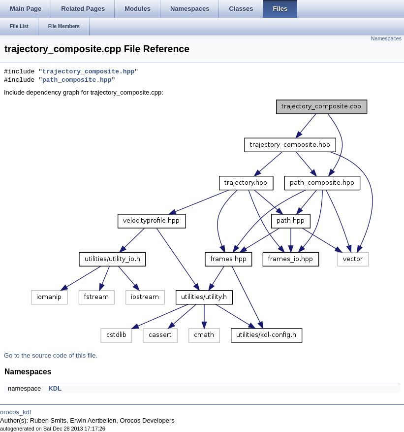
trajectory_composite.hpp (88, 71)
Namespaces (386, 38)
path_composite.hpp (76, 80)
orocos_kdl (15, 412)
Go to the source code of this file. (50, 355)
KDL (55, 388)
